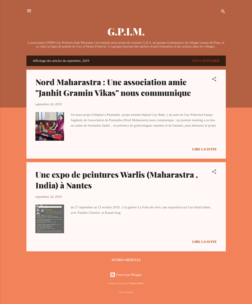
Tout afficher (205, 61)
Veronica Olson (136, 283)
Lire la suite (204, 149)
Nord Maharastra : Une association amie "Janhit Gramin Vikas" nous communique (113, 87)
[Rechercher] (223, 12)
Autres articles (126, 260)
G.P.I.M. (126, 31)
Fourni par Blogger (126, 274)
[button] (214, 79)
